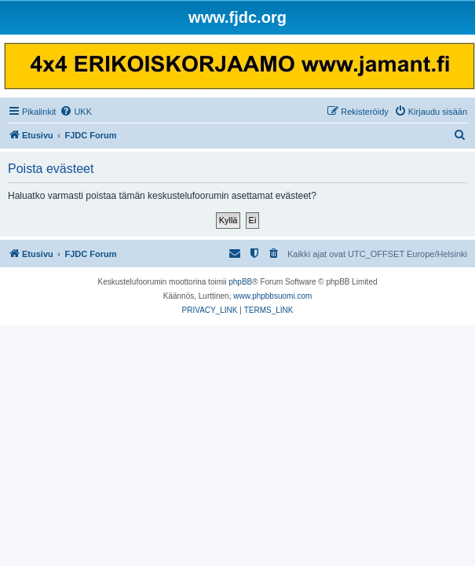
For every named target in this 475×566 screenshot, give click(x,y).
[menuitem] (76, 111)
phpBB (240, 281)
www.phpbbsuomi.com (272, 296)
